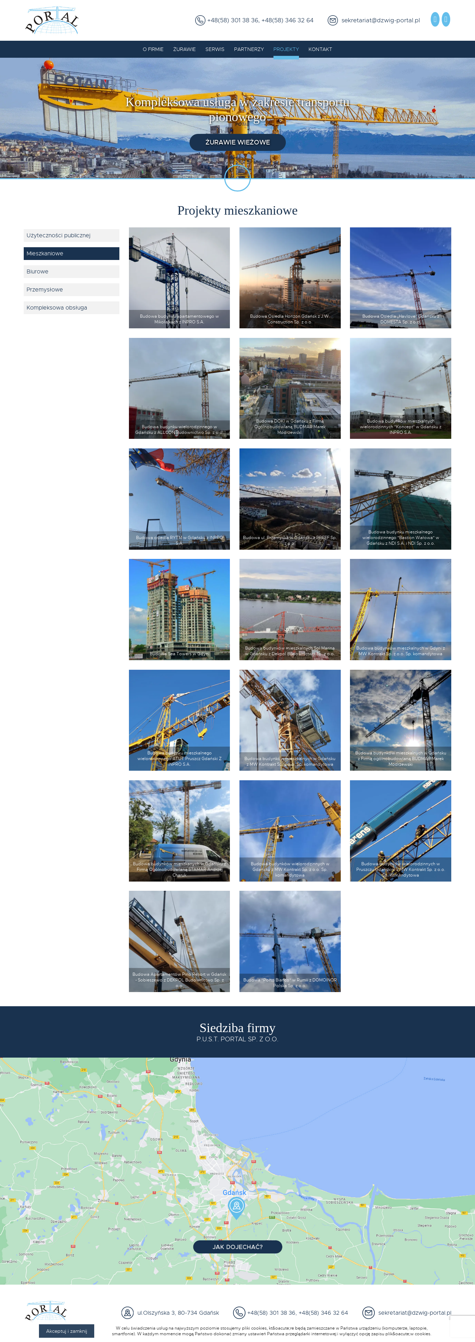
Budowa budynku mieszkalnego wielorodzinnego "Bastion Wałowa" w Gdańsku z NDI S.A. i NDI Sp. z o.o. (400, 537)
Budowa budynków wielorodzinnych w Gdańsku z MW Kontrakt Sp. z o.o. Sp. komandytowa (290, 869)
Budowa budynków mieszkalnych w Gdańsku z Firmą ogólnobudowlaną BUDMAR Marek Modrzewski (400, 758)
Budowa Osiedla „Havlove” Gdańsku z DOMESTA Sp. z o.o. (400, 319)
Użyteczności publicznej (58, 235)
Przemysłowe (45, 289)
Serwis (215, 49)
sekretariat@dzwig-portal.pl (379, 20)
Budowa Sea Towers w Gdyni (179, 654)
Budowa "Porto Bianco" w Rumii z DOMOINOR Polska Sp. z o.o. (290, 983)
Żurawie (184, 49)
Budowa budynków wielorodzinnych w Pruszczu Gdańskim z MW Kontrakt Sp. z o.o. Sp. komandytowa (400, 869)
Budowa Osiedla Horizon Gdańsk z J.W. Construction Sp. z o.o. (290, 319)
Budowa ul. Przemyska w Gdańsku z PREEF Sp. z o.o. (290, 540)
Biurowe (38, 271)
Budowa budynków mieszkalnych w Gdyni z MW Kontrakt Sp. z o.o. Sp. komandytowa (400, 651)
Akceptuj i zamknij (66, 1331)
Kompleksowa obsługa (57, 307)
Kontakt (320, 49)
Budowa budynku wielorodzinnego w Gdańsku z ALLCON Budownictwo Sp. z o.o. (179, 429)
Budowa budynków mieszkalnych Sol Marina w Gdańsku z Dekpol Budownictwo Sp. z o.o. (290, 651)
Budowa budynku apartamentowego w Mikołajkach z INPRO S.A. (179, 319)
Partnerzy (249, 49)
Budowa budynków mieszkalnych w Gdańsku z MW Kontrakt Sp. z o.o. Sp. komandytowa (289, 761)
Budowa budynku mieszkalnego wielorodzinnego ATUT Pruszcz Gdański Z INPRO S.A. (179, 758)
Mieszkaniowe (45, 253)
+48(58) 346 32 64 (286, 20)
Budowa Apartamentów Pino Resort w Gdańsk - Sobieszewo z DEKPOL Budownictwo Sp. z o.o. (179, 980)
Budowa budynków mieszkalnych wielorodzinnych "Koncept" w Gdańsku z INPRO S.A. (400, 426)
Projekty (286, 49)
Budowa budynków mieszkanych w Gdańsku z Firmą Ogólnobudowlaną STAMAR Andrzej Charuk (179, 869)
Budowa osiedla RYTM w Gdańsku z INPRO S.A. (179, 540)
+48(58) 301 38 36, (232, 20)
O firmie (153, 49)
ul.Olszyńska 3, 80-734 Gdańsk (176, 1312)
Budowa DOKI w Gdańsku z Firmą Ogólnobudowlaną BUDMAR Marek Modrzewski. (290, 426)
